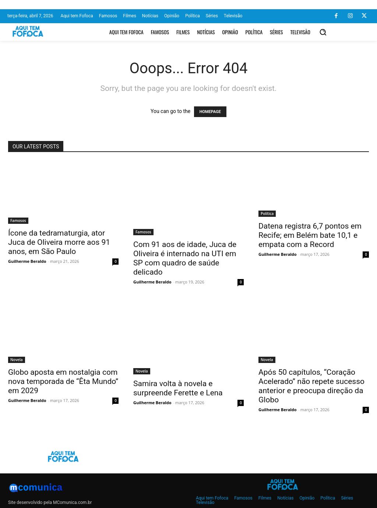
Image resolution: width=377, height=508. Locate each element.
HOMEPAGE (210, 111)
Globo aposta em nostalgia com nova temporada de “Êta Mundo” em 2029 (63, 381)
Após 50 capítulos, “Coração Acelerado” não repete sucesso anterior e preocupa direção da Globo (311, 386)
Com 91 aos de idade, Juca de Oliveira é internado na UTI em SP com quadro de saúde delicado (184, 258)
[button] (323, 32)
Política (267, 213)
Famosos (18, 220)
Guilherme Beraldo (27, 261)
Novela (16, 359)
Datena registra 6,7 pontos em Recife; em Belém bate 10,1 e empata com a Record (310, 235)
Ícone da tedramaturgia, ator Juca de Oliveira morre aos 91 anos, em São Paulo (59, 242)
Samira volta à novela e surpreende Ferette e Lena (178, 388)
